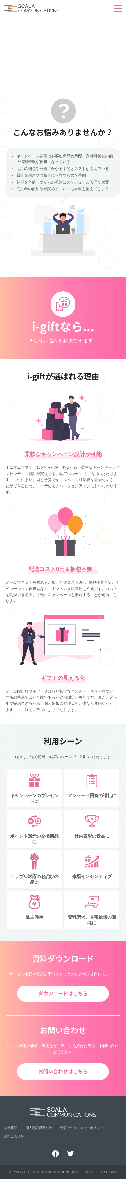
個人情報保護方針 (39, 1128)
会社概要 (10, 1128)
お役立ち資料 (14, 1136)
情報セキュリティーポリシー (81, 1128)
